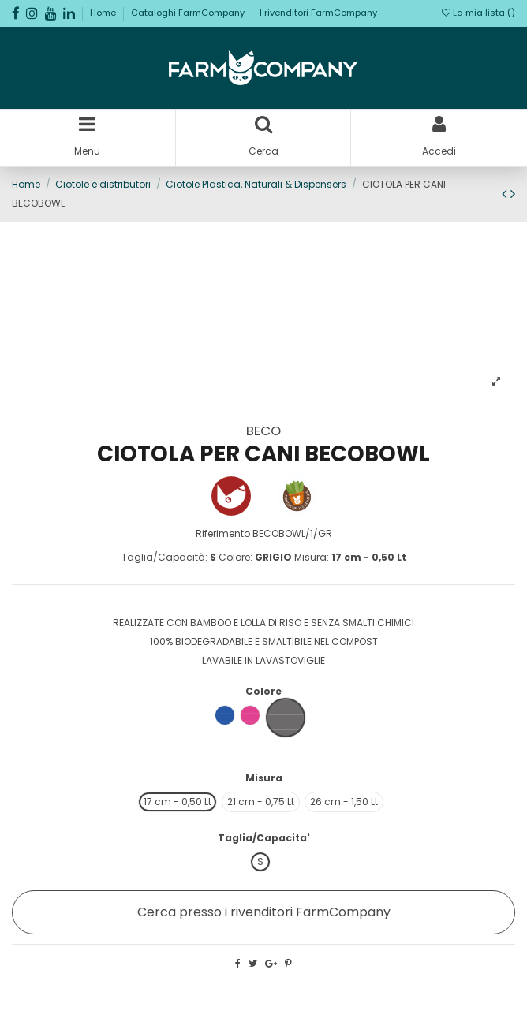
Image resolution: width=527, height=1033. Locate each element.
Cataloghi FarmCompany (189, 12)
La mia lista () (478, 12)
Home (104, 12)
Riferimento (223, 533)
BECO (263, 430)
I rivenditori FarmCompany (318, 12)
